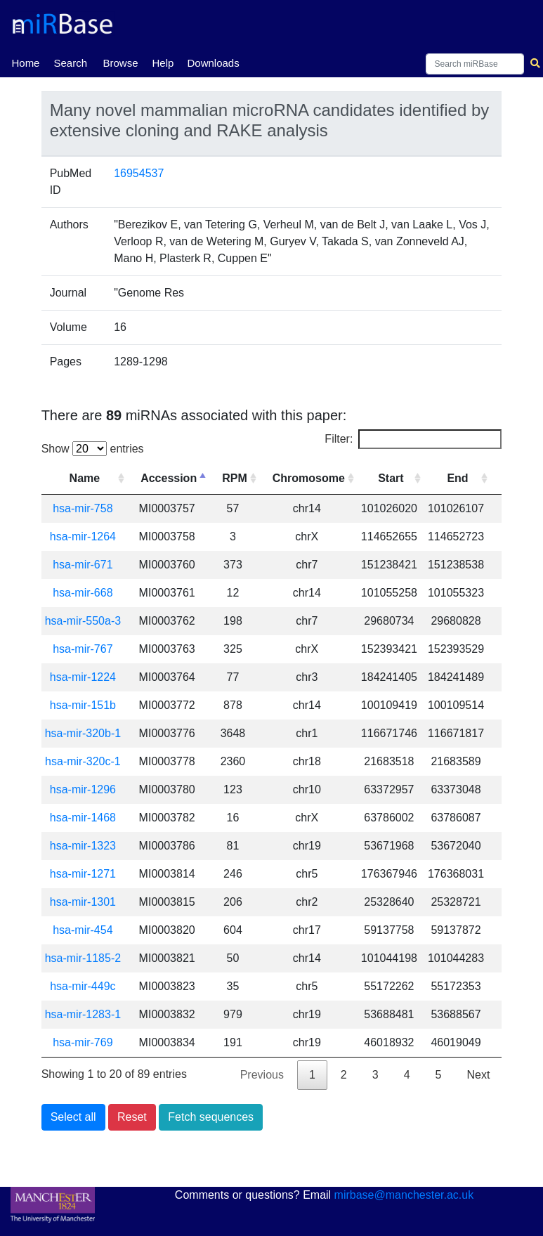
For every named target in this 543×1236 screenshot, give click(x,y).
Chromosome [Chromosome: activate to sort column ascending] (309, 478)
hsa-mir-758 (82, 508)
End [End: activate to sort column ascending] (457, 478)
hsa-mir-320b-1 (83, 733)
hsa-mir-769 (82, 1042)
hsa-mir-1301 (83, 902)
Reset (132, 1117)
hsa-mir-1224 (83, 677)
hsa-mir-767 (82, 649)
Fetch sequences (211, 1117)
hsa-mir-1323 (83, 846)
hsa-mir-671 (82, 565)
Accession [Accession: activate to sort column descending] (168, 478)
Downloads (213, 63)
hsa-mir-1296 (83, 789)
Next (478, 1075)
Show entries (92, 448)
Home (25, 62)
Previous (262, 1075)
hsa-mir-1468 (83, 818)
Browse (120, 63)
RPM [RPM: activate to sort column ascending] (234, 478)
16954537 (139, 173)
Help (163, 63)
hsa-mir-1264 (83, 536)
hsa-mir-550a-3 (83, 621)
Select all (73, 1117)
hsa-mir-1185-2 (83, 958)
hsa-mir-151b (83, 705)
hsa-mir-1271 (83, 874)
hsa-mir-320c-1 (83, 761)
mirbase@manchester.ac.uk (404, 1195)
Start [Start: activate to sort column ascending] (390, 478)
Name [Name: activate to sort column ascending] (85, 478)
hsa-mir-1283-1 (83, 1014)
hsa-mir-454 (82, 930)
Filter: (413, 439)
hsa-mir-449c (82, 986)
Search (70, 63)
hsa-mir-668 (82, 593)
